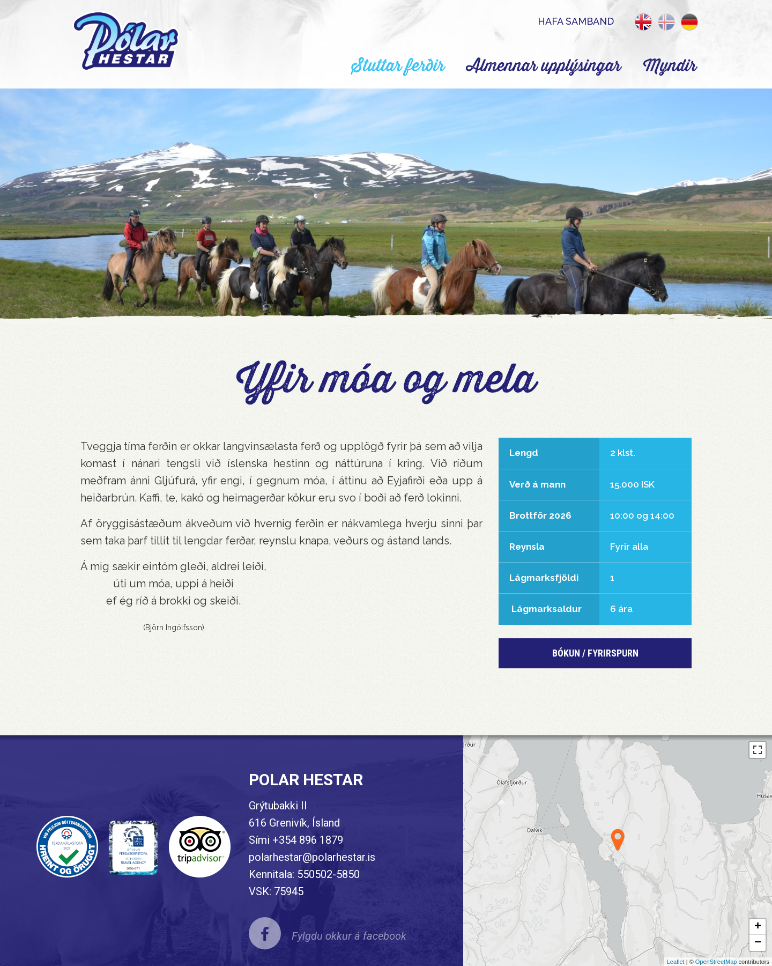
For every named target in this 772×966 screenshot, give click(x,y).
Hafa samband (576, 21)
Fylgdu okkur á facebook (349, 936)
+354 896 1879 (307, 840)
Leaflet (676, 961)
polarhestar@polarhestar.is (312, 857)
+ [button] (757, 927)
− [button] (757, 943)
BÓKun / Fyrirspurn (595, 653)
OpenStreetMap (716, 961)
